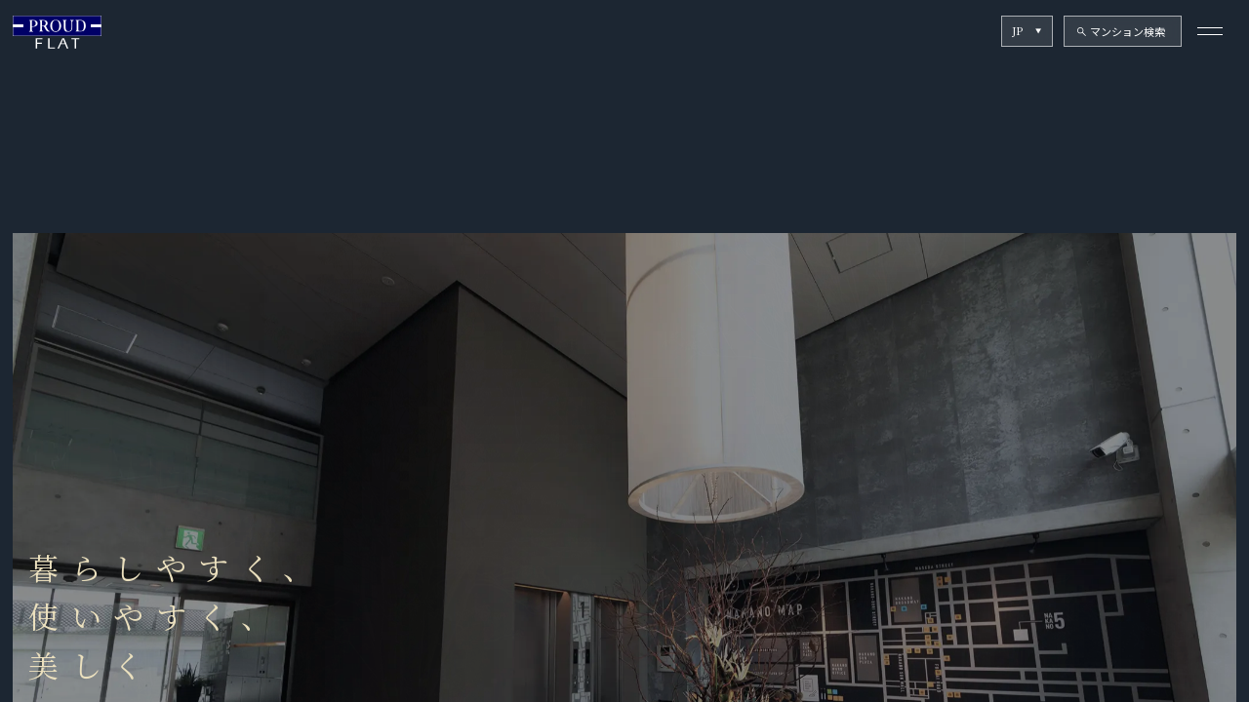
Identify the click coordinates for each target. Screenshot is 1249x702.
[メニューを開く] (1210, 31)
